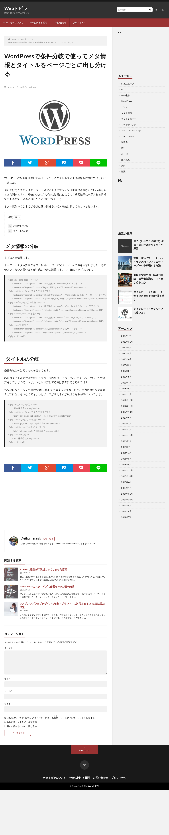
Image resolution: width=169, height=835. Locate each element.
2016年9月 (126, 441)
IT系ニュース (127, 83)
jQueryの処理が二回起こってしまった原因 (43, 569)
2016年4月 (126, 464)
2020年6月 (126, 347)
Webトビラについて (13, 22)
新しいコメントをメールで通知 (22, 722)
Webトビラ (16, 8)
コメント (8, 648)
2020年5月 (126, 353)
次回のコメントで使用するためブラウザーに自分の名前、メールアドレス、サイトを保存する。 (50, 718)
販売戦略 (125, 159)
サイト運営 (126, 113)
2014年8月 (126, 511)
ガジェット (126, 107)
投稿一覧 (47, 539)
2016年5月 (126, 458)
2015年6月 (126, 482)
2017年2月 (126, 423)
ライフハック (127, 136)
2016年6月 (126, 453)
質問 (123, 165)
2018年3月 (126, 394)
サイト (7, 704)
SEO (123, 89)
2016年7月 (126, 447)
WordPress (32, 87)
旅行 (123, 148)
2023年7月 (126, 336)
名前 (7, 679)
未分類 (124, 154)
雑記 (123, 171)
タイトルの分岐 (18, 231)
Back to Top (84, 750)
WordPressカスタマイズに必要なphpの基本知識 (47, 586)
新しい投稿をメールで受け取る (22, 726)
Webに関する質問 (38, 22)
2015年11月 (127, 470)
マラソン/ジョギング (131, 130)
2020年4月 (126, 359)
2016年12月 (127, 435)
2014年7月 (126, 517)
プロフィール (79, 22)
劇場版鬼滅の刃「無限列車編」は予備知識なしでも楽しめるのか (148, 278)
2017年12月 (127, 400)
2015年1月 (126, 488)
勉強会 (124, 142)
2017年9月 (126, 417)
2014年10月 (127, 499)
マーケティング (128, 124)
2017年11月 (127, 406)
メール (8, 691)
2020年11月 (127, 341)
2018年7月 (126, 382)
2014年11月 (127, 493)
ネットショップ (128, 118)
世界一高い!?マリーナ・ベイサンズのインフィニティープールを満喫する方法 (148, 262)
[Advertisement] (40, 502)
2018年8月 (126, 376)
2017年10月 (127, 412)
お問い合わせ (59, 22)
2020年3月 (126, 365)
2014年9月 (126, 505)
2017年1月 (126, 429)
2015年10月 (127, 476)
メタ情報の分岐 (18, 226)
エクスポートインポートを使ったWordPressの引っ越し (149, 295)
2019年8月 (126, 371)
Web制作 (23, 87)
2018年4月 (126, 388)
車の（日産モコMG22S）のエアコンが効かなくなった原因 (149, 245)
